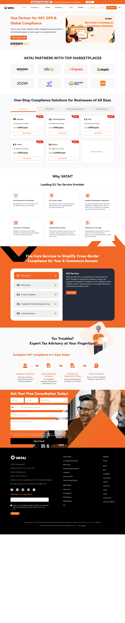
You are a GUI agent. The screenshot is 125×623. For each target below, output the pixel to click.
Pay (64, 505)
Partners (105, 482)
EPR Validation (67, 497)
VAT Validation (67, 493)
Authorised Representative (71, 468)
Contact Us (106, 486)
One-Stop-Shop (68, 476)
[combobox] (39, 414)
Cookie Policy (107, 498)
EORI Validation (67, 501)
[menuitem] (24, 8)
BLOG (71, 7)
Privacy (105, 494)
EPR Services (67, 464)
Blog (104, 470)
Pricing (105, 461)
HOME (24, 7)
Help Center (66, 489)
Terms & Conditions (109, 502)
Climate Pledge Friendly (70, 480)
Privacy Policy (52, 435)
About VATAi (107, 478)
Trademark (66, 472)
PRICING (47, 7)
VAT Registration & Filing (70, 461)
